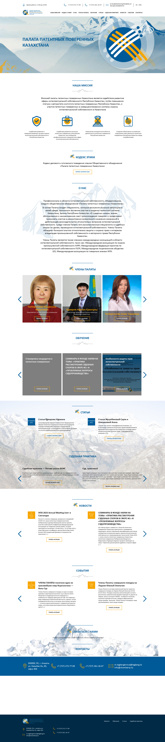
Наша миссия (55, 13)
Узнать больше (42, 318)
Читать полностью (82, 172)
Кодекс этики (66, 13)
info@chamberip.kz (117, 6)
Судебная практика (111, 13)
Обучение (93, 13)
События (131, 13)
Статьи (101, 13)
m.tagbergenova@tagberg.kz (120, 4)
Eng (140, 5)
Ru (137, 5)
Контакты (139, 13)
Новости (123, 13)
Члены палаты (83, 13)
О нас (75, 13)
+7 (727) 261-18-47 (95, 5)
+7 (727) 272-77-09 (74, 5)
